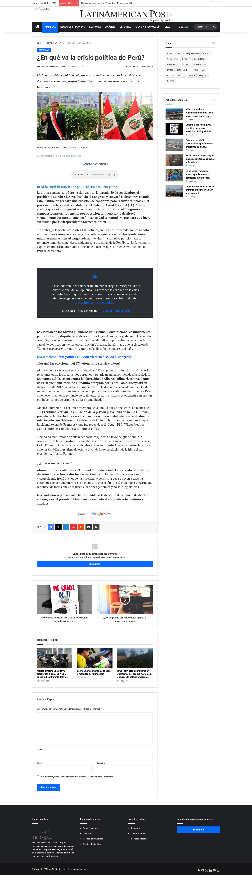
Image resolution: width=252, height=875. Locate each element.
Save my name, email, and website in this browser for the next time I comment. (76, 777)
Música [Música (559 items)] (192, 75)
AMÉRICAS (50, 27)
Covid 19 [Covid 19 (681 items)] (186, 59)
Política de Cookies (92, 844)
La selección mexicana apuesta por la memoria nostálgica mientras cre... (198, 174)
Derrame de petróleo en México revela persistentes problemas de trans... (199, 143)
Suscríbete (94, 564)
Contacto (87, 833)
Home (41, 43)
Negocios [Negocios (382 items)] (203, 75)
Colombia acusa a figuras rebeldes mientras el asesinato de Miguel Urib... (199, 128)
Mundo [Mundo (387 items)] (170, 75)
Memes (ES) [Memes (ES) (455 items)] (199, 70)
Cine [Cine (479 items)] (178, 53)
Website (101, 763)
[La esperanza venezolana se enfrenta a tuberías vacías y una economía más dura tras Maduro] (174, 191)
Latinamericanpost (78, 869)
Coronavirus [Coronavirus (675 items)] (172, 59)
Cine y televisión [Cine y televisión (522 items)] (192, 53)
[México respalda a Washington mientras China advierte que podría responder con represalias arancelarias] (174, 114)
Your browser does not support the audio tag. (95, 174)
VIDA (167, 27)
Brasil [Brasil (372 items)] (169, 53)
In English (183, 27)
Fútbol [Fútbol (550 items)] (170, 70)
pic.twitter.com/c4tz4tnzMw (95, 302)
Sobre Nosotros (90, 828)
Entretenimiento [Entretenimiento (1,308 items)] (199, 64)
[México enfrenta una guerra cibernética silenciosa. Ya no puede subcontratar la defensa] (54, 658)
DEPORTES (125, 27)
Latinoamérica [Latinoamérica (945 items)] (183, 70)
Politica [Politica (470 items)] (170, 81)
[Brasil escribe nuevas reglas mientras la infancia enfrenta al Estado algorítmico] (174, 160)
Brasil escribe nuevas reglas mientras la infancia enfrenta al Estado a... (200, 159)
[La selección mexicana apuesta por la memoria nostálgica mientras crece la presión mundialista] (174, 175)
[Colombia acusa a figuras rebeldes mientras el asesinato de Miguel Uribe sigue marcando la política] (174, 129)
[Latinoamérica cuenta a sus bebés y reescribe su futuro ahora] (95, 658)
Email (40, 763)
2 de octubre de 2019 (117, 311)
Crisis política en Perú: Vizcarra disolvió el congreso (94, 357)
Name (40, 749)
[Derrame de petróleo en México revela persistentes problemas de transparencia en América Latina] (174, 145)
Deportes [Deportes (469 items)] (171, 64)
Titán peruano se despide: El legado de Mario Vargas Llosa (108, 3)
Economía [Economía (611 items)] (184, 64)
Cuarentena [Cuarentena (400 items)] (199, 59)
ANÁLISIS (110, 27)
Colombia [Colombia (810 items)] (207, 53)
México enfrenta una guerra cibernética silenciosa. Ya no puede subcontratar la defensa (52, 674)
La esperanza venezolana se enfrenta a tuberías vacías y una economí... (200, 189)
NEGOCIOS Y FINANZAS (72, 27)
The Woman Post (139, 833)
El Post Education (139, 839)
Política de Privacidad (93, 839)
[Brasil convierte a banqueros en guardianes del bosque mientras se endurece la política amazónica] (135, 658)
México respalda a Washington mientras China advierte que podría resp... (199, 112)
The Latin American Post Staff (50, 67)
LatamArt (135, 828)
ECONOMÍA (95, 27)
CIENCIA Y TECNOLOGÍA (147, 27)
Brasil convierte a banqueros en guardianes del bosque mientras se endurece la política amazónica (135, 674)
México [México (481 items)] (181, 75)
